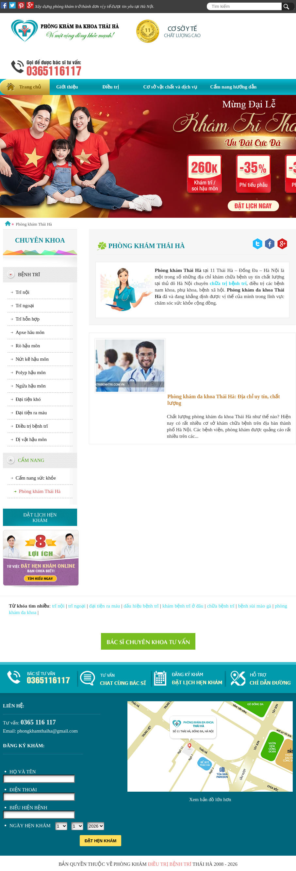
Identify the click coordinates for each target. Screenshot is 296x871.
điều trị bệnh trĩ (169, 864)
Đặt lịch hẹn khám (40, 517)
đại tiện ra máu (104, 606)
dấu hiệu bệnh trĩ (141, 606)
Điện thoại (23, 789)
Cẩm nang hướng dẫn (233, 86)
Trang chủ (30, 86)
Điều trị (110, 86)
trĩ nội (58, 606)
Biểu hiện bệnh (28, 807)
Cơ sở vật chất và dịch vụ (170, 86)
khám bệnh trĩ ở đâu (182, 606)
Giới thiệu (67, 86)
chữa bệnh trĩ (220, 606)
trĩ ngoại (76, 606)
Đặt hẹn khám (100, 840)
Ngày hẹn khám (30, 825)
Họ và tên (22, 771)
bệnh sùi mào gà (254, 606)
